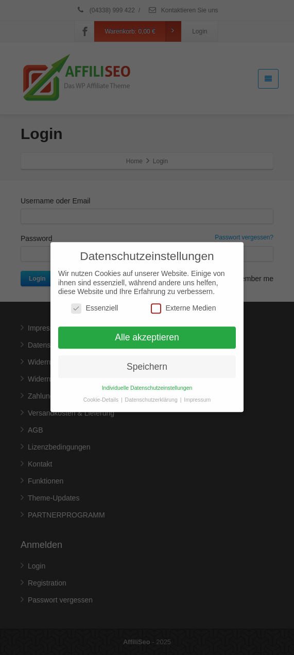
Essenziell (94, 303)
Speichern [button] (147, 361)
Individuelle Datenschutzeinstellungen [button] (147, 383)
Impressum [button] (197, 394)
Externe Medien (183, 303)
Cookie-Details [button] (101, 394)
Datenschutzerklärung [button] (152, 394)
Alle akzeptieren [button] (147, 331)
